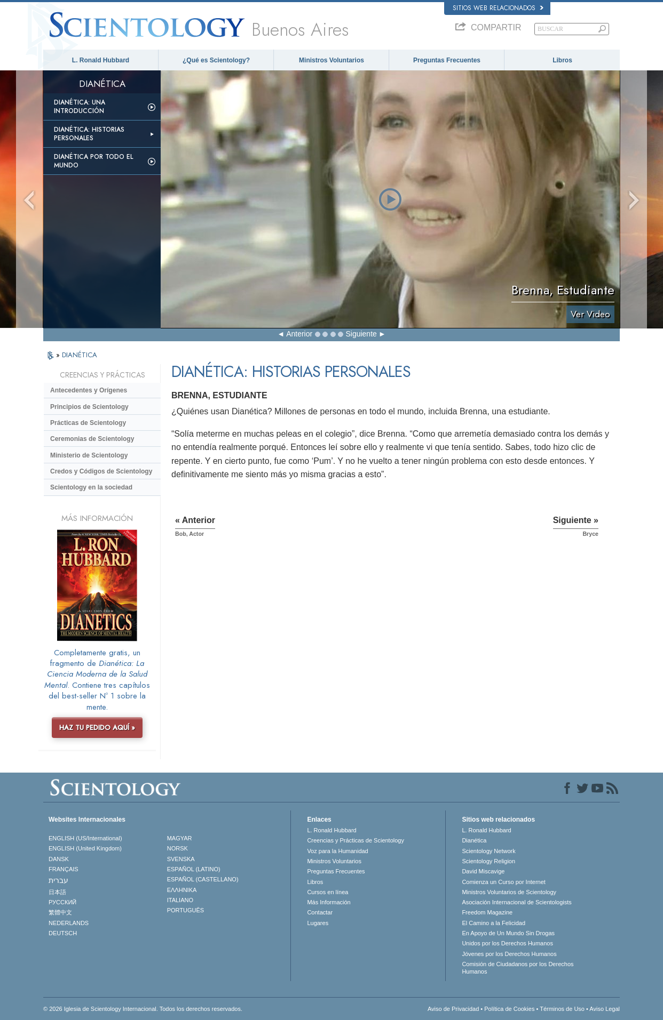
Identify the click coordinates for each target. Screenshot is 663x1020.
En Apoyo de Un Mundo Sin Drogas (508, 933)
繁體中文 (60, 912)
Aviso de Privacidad (453, 1009)
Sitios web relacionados (498, 8)
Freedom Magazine (487, 912)
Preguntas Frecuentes (446, 60)
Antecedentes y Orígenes (88, 390)
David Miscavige (483, 871)
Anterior (299, 334)
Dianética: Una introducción (79, 107)
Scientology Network (488, 851)
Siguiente (360, 334)
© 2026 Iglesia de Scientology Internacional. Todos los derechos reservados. (142, 1009)
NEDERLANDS (69, 923)
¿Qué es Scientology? (216, 60)
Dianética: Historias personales (89, 134)
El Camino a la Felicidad (493, 923)
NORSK (177, 848)
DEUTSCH (63, 933)
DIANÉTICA (79, 355)
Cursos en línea (327, 892)
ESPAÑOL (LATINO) (193, 869)
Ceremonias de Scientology (92, 439)
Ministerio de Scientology (89, 455)
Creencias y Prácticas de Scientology (355, 840)
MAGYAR (179, 838)
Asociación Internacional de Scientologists (516, 902)
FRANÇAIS (63, 869)
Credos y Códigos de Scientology (101, 471)
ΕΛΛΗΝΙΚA (182, 890)
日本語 (57, 892)
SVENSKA (181, 859)
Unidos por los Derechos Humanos (507, 943)
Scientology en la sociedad (91, 487)
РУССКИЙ (62, 902)
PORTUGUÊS (185, 910)
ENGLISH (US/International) (85, 838)
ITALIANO (180, 900)
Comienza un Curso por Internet (504, 882)
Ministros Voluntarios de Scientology (509, 892)
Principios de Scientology (89, 407)
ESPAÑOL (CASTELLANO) (203, 879)
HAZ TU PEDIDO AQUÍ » (97, 727)
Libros (562, 60)
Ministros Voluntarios (331, 60)
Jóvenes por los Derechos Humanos (509, 954)
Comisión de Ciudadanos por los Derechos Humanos (517, 968)
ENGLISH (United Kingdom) (85, 848)
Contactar (320, 912)
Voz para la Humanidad (337, 851)
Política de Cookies (509, 1009)
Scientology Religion (488, 861)
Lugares (317, 923)
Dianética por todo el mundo (93, 161)
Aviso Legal (604, 1009)
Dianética (474, 840)
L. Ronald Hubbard (100, 60)
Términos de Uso (562, 1009)
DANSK (59, 859)
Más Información (328, 902)
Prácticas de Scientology (88, 423)
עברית (58, 880)
